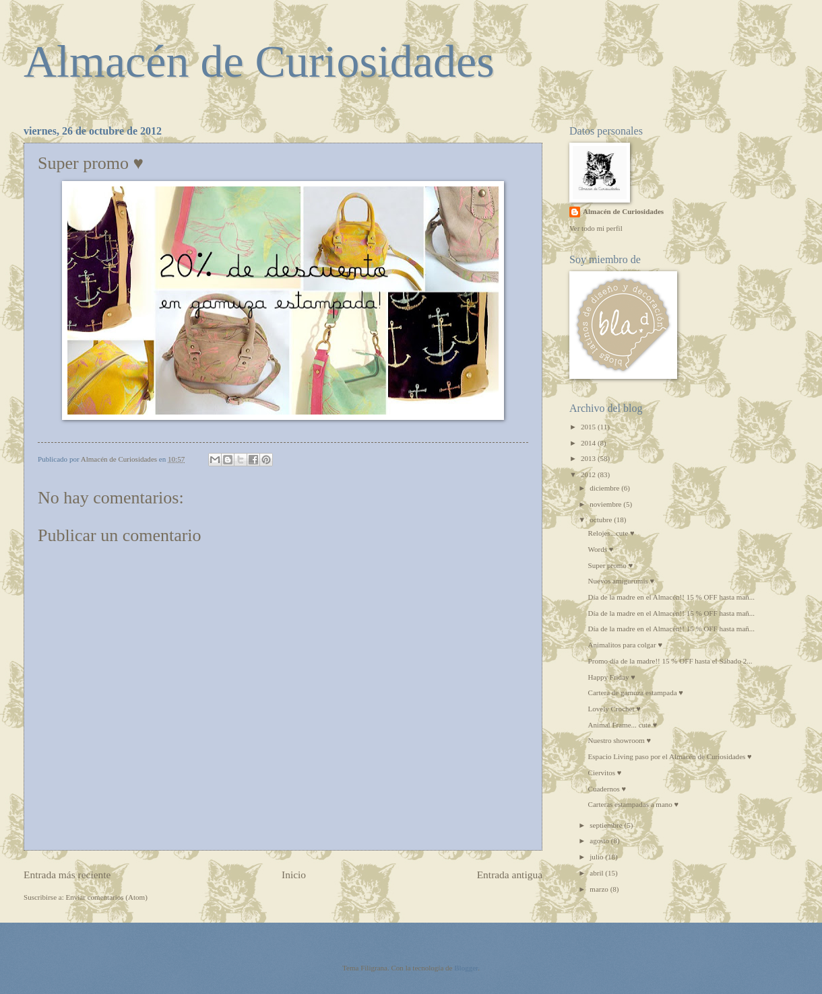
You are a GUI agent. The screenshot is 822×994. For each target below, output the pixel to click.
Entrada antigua (509, 874)
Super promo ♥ (610, 565)
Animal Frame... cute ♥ (623, 725)
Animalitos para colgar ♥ (625, 645)
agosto (600, 841)
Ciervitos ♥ (605, 773)
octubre (602, 520)
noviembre (606, 504)
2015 (589, 427)
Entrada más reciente (67, 874)
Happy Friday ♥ (611, 677)
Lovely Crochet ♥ (614, 709)
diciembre (605, 488)
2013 (589, 458)
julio (597, 857)
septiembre (607, 825)
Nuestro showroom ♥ (620, 740)
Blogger (466, 968)
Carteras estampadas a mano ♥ (633, 804)
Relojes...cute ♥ (611, 533)
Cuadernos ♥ (607, 789)
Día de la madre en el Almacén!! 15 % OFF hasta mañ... (671, 597)
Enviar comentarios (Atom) (107, 897)
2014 (589, 443)
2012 (589, 474)
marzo (600, 889)
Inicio (294, 874)
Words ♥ (601, 549)
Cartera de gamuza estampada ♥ (635, 692)
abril (597, 873)
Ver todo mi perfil (596, 228)
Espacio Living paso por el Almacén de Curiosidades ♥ (670, 756)
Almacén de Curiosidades (259, 61)
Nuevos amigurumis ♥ (621, 581)
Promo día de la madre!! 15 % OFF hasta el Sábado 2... (670, 661)
